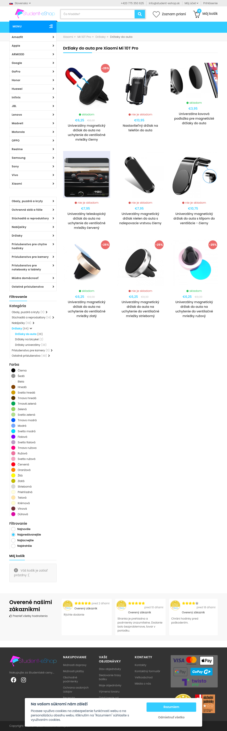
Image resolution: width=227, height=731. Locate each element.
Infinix (16, 97)
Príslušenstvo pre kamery (30, 257)
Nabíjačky (19, 227)
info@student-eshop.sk (164, 3)
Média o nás (143, 683)
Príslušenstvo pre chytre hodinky (29, 246)
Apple (16, 46)
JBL (14, 106)
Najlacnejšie (25, 540)
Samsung (18, 158)
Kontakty (140, 665)
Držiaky (17, 235)
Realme (17, 149)
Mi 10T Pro (84, 37)
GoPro (16, 71)
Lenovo (17, 115)
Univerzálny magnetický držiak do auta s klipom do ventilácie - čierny (194, 218)
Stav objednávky (110, 669)
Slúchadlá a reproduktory (30, 218)
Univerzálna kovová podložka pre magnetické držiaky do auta (194, 118)
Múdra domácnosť (25, 278)
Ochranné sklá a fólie (27, 210)
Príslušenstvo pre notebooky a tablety (26, 267)
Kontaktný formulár (147, 671)
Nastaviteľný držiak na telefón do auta (140, 127)
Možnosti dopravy (75, 665)
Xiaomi (17, 184)
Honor (16, 80)
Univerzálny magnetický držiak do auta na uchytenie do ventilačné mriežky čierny (87, 132)
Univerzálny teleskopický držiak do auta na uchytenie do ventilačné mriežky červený (86, 221)
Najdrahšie (24, 546)
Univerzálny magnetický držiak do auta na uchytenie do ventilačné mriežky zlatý (87, 309)
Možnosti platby (73, 671)
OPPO (16, 140)
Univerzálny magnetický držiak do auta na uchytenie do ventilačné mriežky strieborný (140, 309)
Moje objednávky (110, 685)
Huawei (17, 89)
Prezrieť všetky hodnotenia (28, 616)
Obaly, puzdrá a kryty (27, 201)
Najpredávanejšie (29, 534)
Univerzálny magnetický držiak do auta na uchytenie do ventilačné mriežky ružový (194, 309)
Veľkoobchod (144, 677)
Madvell (17, 123)
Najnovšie (23, 529)
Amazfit (17, 37)
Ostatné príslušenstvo (28, 287)
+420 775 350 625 (132, 3)
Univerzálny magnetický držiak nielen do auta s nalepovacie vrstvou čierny (140, 218)
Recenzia (69, 698)
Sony (15, 166)
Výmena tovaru (109, 691)
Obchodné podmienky (70, 679)
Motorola (18, 132)
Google (17, 63)
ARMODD (18, 54)
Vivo (15, 175)
